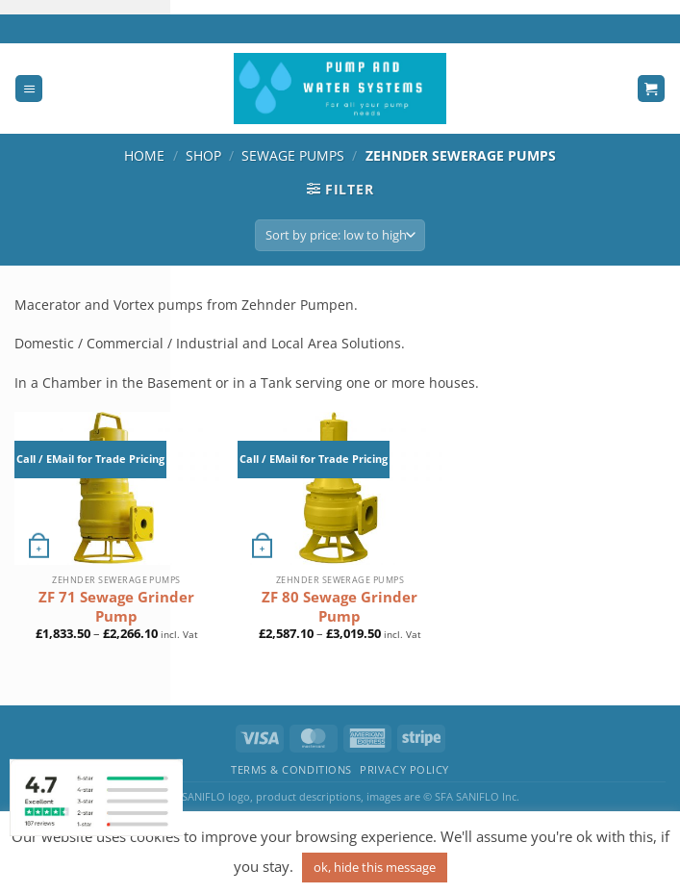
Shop (203, 155)
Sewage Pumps (292, 155)
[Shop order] (340, 235)
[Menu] (28, 89)
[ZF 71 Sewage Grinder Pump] (116, 489)
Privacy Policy (404, 770)
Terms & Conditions (291, 770)
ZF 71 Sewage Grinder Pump (116, 607)
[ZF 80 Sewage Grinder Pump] (340, 489)
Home (144, 155)
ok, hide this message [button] (375, 867)
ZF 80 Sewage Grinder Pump (339, 607)
